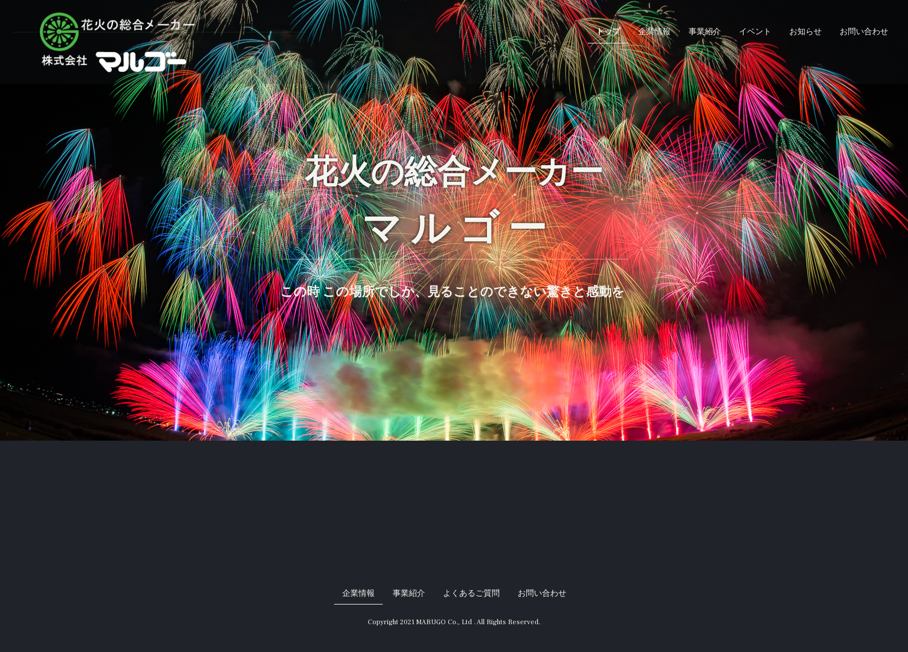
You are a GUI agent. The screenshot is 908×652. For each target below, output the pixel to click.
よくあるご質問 (471, 593)
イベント (755, 32)
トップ (608, 32)
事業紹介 (705, 32)
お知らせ (805, 32)
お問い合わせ (864, 32)
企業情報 (654, 32)
